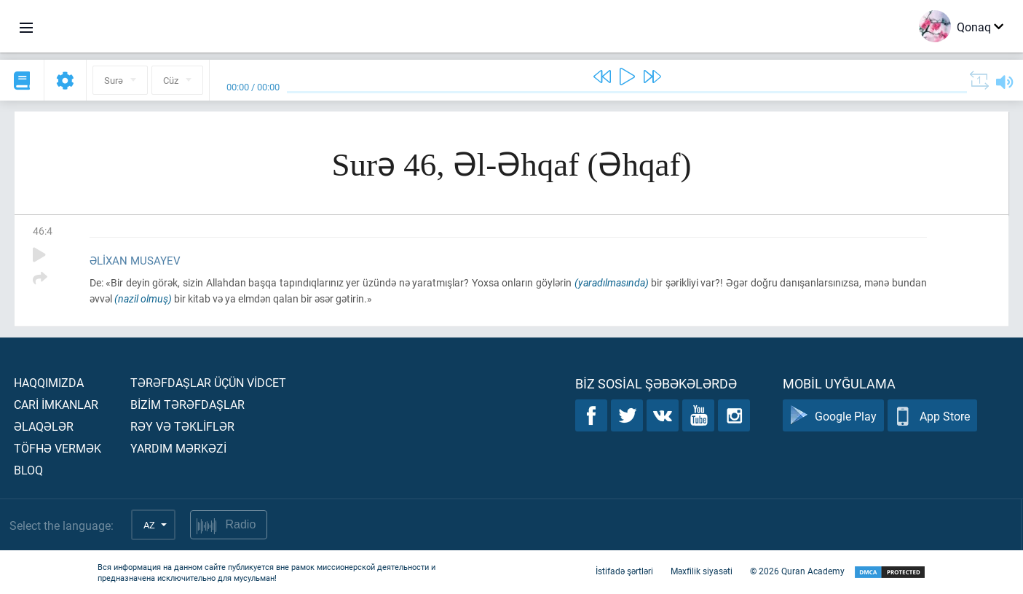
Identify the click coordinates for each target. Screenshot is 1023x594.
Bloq (28, 469)
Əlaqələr (44, 426)
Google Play (833, 416)
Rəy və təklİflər (182, 426)
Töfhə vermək (57, 448)
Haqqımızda (49, 382)
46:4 (42, 231)
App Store (932, 416)
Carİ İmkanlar (56, 404)
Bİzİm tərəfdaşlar (187, 404)
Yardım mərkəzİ (178, 448)
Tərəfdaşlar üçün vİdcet (208, 382)
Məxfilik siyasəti (701, 571)
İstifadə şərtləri (624, 571)
